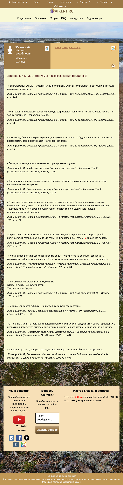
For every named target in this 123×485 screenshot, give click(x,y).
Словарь (104, 2)
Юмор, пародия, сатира (67, 47)
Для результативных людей (16, 479)
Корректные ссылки (72, 482)
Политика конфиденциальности (61, 476)
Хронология (18, 2)
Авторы (84, 2)
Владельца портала (51, 482)
